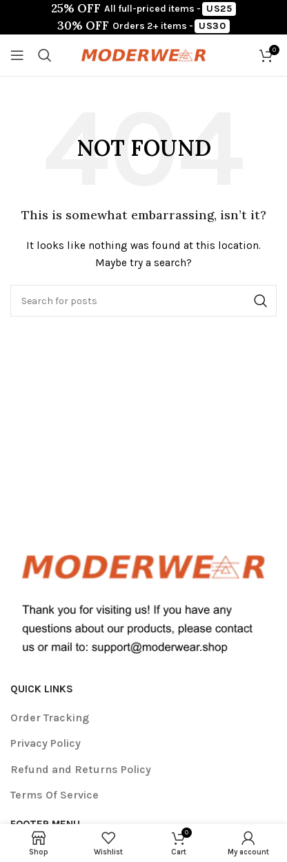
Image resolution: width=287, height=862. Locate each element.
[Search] (45, 55)
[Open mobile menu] (17, 55)
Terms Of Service (54, 794)
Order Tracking (49, 717)
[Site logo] (143, 54)
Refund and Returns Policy (80, 769)
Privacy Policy (45, 743)
